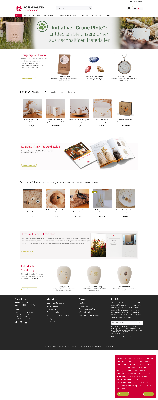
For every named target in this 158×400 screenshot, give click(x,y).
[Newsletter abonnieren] (140, 330)
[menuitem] (74, 8)
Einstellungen (123, 394)
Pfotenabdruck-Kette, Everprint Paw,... (126, 216)
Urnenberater (52, 316)
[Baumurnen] (37, 15)
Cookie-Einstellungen (55, 310)
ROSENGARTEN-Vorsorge (23, 324)
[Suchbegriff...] (74, 8)
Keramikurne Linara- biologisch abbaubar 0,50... (79, 126)
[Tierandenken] (83, 15)
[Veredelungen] (96, 15)
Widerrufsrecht (85, 320)
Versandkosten (74, 354)
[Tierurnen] (27, 15)
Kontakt (82, 310)
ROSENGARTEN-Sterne (22, 322)
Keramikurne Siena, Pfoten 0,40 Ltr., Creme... (32, 126)
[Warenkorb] (137, 8)
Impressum (83, 313)
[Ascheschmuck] (50, 15)
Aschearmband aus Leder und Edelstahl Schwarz (79, 216)
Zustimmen (149, 394)
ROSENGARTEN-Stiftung (22, 326)
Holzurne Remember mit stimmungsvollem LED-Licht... (125, 126)
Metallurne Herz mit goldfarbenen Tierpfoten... (102, 126)
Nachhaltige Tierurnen (79, 33)
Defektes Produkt (54, 329)
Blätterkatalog (52, 313)
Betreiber (134, 334)
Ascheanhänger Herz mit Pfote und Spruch (55, 216)
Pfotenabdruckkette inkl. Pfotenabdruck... (32, 216)
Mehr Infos (79, 247)
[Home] (18, 15)
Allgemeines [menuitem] (136, 2)
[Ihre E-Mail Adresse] (124, 330)
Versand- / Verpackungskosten (59, 323)
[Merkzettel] (129, 8)
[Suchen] (90, 8)
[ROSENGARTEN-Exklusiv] (67, 15)
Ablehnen (137, 394)
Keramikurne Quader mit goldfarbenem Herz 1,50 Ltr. (55, 126)
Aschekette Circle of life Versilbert (102, 216)
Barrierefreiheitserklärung (89, 323)
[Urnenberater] (109, 15)
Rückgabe (51, 326)
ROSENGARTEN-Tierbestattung (24, 319)
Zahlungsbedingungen (56, 320)
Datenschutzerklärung (88, 316)
